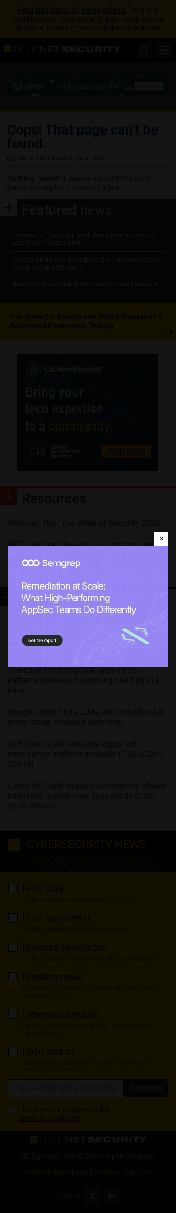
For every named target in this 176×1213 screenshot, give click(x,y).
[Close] (161, 539)
